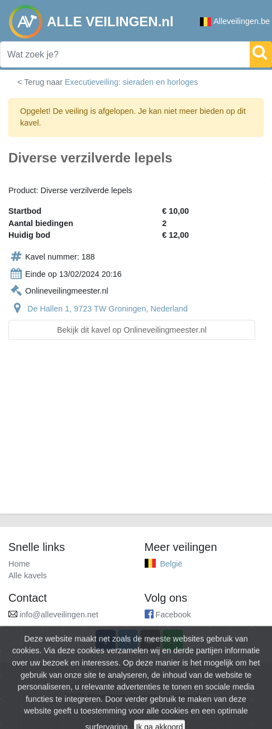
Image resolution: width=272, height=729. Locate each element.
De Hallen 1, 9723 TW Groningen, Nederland (107, 308)
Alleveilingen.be (235, 21)
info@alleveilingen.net (59, 614)
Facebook (173, 614)
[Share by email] (150, 640)
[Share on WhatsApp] (173, 640)
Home (19, 563)
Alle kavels (27, 575)
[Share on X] (128, 640)
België (171, 563)
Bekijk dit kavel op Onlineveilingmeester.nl (132, 329)
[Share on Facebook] (106, 640)
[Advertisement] (136, 433)
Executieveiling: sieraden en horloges (131, 82)
